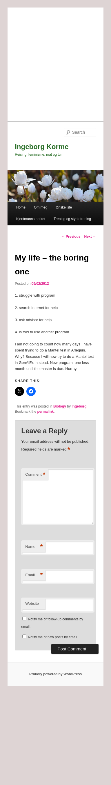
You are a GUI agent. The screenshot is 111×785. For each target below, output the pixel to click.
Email (34, 575)
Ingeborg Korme (41, 146)
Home (21, 207)
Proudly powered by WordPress (55, 674)
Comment (35, 474)
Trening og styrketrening (72, 219)
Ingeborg (79, 406)
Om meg (40, 207)
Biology (59, 406)
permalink (45, 412)
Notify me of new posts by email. (53, 637)
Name (34, 547)
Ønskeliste (64, 207)
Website (32, 603)
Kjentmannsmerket (30, 219)
